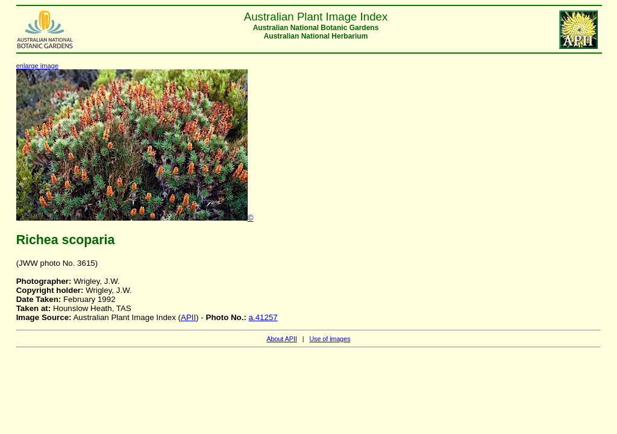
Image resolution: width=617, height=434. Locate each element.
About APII (281, 338)
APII (188, 317)
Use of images (329, 338)
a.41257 (263, 317)
